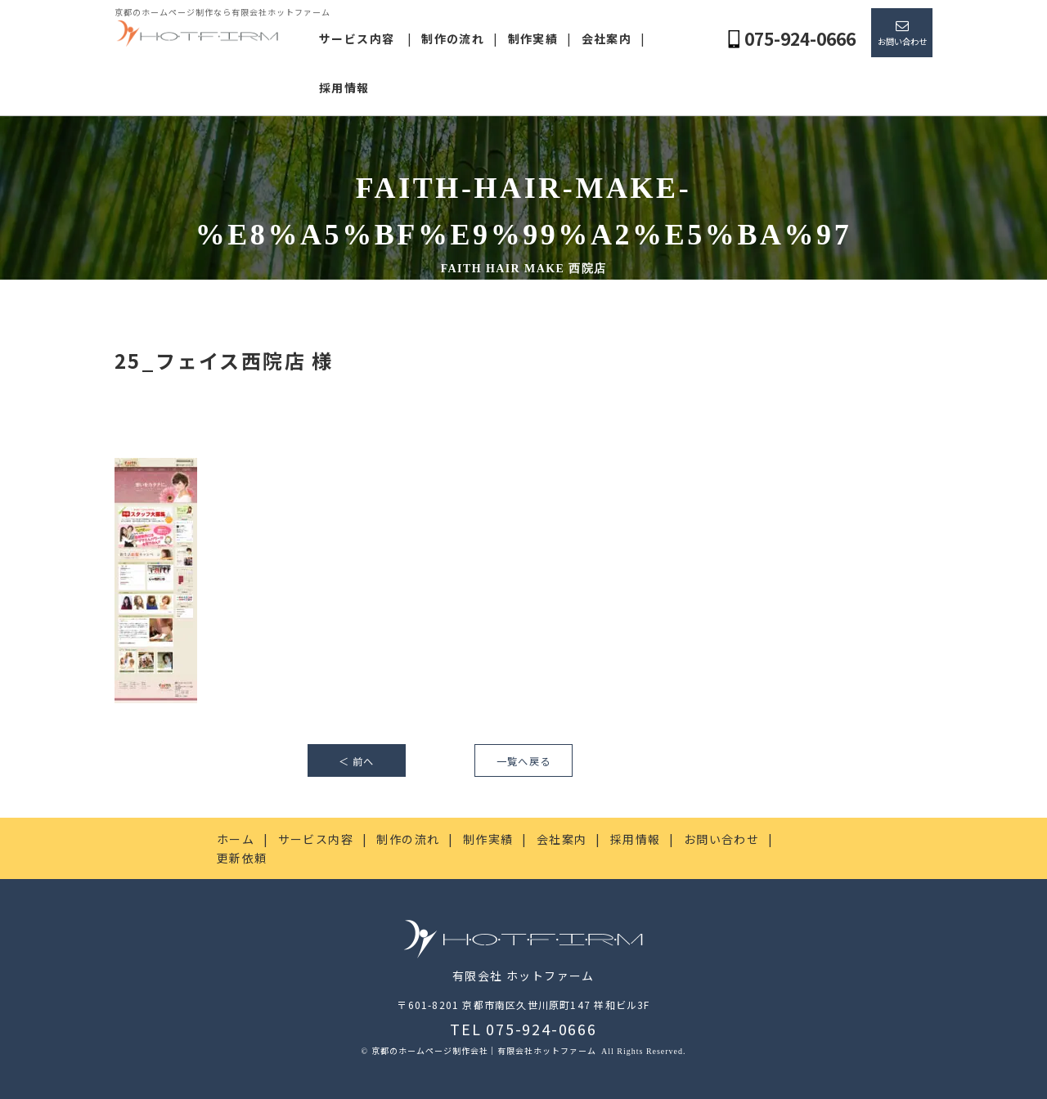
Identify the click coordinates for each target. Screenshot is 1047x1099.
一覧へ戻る (523, 761)
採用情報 (344, 87)
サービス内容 (356, 38)
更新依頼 (242, 858)
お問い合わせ (902, 41)
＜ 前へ (357, 761)
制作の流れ (452, 38)
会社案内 (607, 38)
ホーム (235, 839)
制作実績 (533, 38)
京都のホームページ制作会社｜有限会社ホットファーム (485, 1050)
